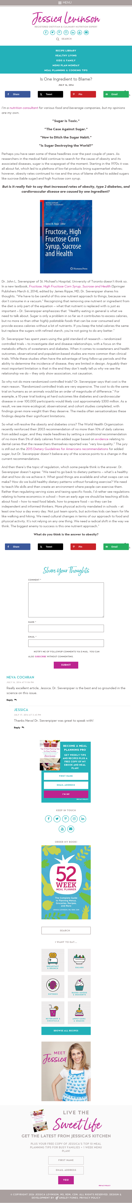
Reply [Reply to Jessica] (17, 728)
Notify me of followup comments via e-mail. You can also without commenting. (64, 654)
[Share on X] (51, 94)
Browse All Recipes (66, 1031)
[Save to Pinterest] (84, 94)
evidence (101, 439)
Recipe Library (66, 51)
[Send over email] (116, 94)
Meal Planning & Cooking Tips (66, 70)
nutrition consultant (24, 108)
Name (32, 622)
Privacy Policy (82, 799)
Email (32, 637)
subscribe (40, 657)
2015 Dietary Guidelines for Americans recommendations (67, 449)
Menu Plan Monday (66, 66)
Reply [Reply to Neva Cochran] (10, 700)
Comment (34, 580)
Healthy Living (66, 56)
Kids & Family (66, 61)
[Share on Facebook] (18, 94)
